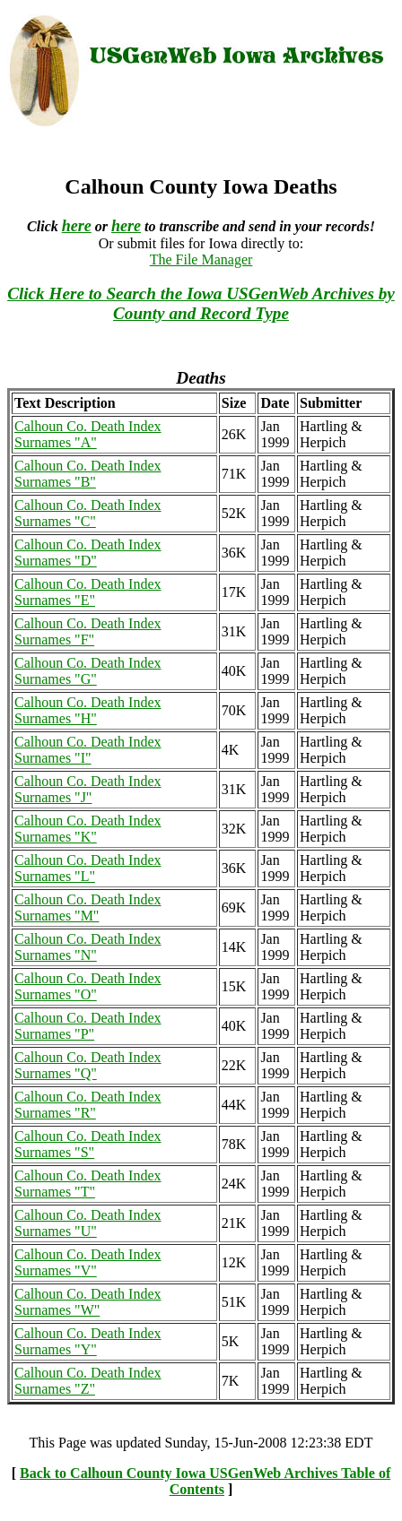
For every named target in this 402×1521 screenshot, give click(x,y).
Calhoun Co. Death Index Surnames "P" (88, 1025)
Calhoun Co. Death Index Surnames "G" (88, 671)
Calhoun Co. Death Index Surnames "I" (88, 749)
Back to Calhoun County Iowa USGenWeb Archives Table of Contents (205, 1481)
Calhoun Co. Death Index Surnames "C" (88, 513)
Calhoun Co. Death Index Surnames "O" (88, 986)
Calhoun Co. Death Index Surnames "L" (88, 868)
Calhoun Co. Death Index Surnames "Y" (88, 1341)
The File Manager (201, 259)
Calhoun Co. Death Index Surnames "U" (88, 1223)
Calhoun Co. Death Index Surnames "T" (88, 1183)
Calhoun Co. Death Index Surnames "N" (88, 947)
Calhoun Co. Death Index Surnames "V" (88, 1262)
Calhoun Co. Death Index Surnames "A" (88, 434)
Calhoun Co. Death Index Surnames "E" (88, 592)
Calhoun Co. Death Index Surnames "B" (88, 473)
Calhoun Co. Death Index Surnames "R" (88, 1104)
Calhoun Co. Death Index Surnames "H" (88, 710)
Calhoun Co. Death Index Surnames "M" (88, 907)
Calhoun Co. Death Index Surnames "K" (88, 828)
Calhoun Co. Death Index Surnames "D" (88, 552)
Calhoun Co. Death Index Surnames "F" (88, 631)
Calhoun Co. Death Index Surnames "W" (88, 1302)
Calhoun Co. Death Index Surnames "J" (88, 789)
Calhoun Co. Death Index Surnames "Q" (88, 1065)
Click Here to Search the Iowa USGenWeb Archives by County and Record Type (201, 303)
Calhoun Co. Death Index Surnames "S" (88, 1144)
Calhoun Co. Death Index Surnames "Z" (88, 1380)
